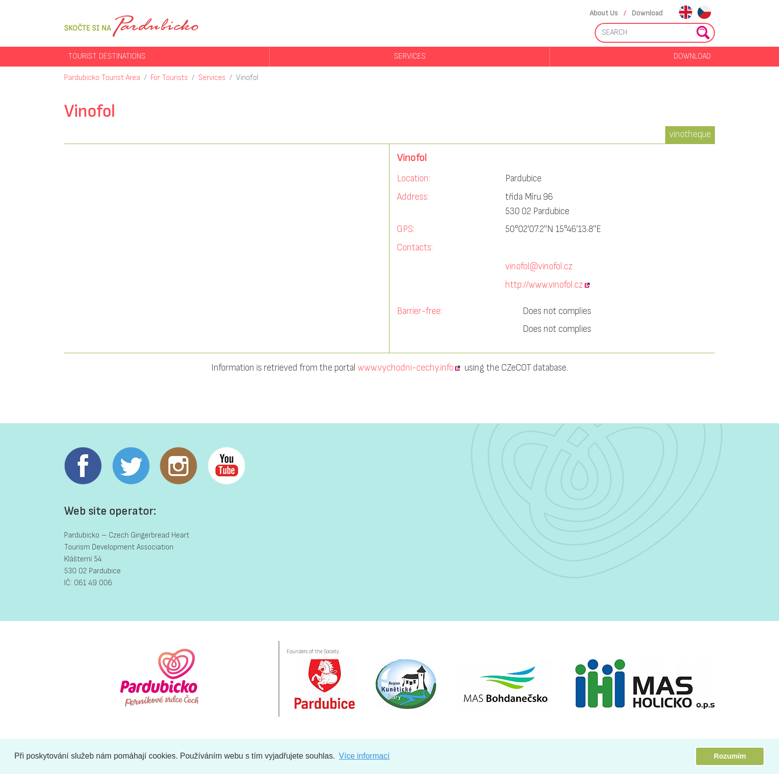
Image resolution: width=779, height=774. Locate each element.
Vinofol (247, 77)
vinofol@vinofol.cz (538, 266)
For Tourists (169, 77)
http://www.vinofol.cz (544, 285)
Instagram (178, 466)
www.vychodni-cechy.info (406, 368)
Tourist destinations (107, 56)
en (685, 13)
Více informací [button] (364, 756)
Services (410, 56)
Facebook (83, 466)
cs (704, 13)
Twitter (131, 466)
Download (647, 13)
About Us (604, 13)
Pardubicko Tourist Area (102, 77)
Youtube (226, 466)
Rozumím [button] (730, 756)
